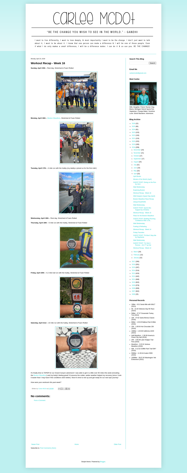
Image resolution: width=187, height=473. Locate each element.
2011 (134, 279)
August (136, 162)
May (135, 171)
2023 (134, 132)
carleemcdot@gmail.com (137, 73)
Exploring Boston (139, 190)
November (137, 153)
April (135, 174)
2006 (134, 294)
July (135, 165)
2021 (134, 138)
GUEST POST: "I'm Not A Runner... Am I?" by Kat (142, 244)
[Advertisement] (76, 422)
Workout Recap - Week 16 (142, 193)
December (137, 150)
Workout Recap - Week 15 (142, 213)
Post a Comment (39, 400)
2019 (134, 144)
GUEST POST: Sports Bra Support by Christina (142, 209)
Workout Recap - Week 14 (142, 229)
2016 (134, 264)
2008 (134, 288)
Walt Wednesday (139, 187)
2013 (134, 273)
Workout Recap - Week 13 (142, 248)
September (138, 159)
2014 (134, 270)
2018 (134, 147)
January (137, 258)
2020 (134, 141)
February (137, 255)
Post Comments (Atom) (48, 448)
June (135, 168)
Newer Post (35, 444)
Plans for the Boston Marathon (143, 216)
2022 (134, 135)
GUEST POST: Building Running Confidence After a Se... (144, 219)
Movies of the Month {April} (142, 179)
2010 (134, 282)
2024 (134, 129)
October (137, 156)
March (136, 252)
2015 (134, 267)
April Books (137, 176)
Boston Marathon (53, 118)
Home (77, 444)
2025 (134, 126)
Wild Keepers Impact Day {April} (144, 196)
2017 (134, 261)
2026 (134, 123)
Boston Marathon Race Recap (143, 199)
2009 (134, 285)
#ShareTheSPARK (139, 202)
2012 (134, 276)
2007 (134, 291)
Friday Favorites (138, 232)
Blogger (102, 462)
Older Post (117, 444)
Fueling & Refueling (140, 226)
